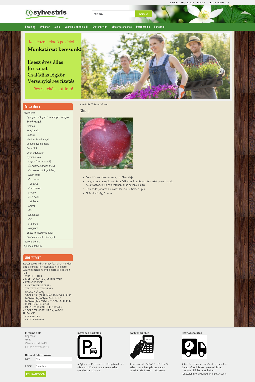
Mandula (33, 223)
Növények (29, 112)
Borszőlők (32, 148)
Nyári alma (34, 174)
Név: (27, 359)
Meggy (32, 192)
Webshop (45, 26)
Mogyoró (33, 228)
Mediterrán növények (38, 139)
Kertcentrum (99, 26)
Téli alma (33, 183)
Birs (30, 210)
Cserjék (31, 134)
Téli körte (33, 201)
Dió (30, 219)
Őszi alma (33, 179)
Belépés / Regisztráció (182, 2)
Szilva (31, 205)
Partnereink (143, 26)
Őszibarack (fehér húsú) (41, 166)
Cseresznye (34, 188)
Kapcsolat (160, 26)
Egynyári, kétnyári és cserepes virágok (48, 117)
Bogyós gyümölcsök (38, 143)
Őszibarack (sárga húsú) (41, 170)
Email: (28, 366)
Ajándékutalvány (33, 246)
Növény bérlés (32, 241)
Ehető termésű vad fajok (40, 232)
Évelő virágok (34, 121)
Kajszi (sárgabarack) (39, 161)
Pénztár (201, 2)
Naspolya (33, 214)
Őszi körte (33, 197)
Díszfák (31, 126)
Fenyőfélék (33, 130)
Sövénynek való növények (41, 237)
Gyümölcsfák (34, 157)
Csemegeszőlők (35, 152)
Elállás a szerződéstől (37, 347)
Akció (57, 26)
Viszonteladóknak (122, 26)
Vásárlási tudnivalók (76, 26)
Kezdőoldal (85, 104)
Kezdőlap (30, 26)
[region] (127, 66)
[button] (127, 66)
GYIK (28, 339)
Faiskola (96, 104)
